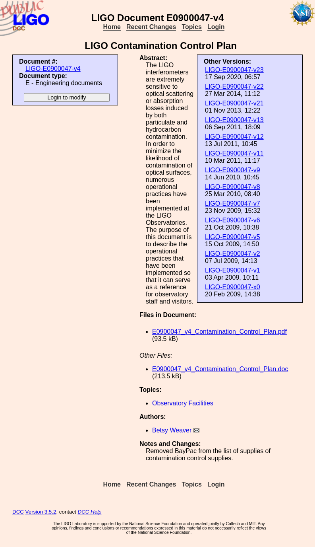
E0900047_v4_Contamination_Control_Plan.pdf (219, 331)
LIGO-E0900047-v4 (53, 68)
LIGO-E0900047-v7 (232, 203)
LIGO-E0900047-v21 (234, 103)
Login (216, 26)
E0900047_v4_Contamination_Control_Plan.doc (220, 369)
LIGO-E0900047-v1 (232, 270)
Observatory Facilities (182, 403)
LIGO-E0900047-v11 (234, 153)
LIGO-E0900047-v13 (234, 120)
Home (112, 26)
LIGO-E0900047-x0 (232, 287)
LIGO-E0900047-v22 (234, 86)
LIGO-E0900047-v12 (234, 136)
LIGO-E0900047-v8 (232, 186)
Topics (191, 26)
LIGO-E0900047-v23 (234, 69)
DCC (18, 512)
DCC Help (90, 512)
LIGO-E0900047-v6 (232, 220)
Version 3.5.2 (40, 512)
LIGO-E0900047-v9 (232, 170)
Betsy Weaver (171, 430)
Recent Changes (151, 26)
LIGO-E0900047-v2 (232, 253)
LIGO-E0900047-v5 (232, 237)
